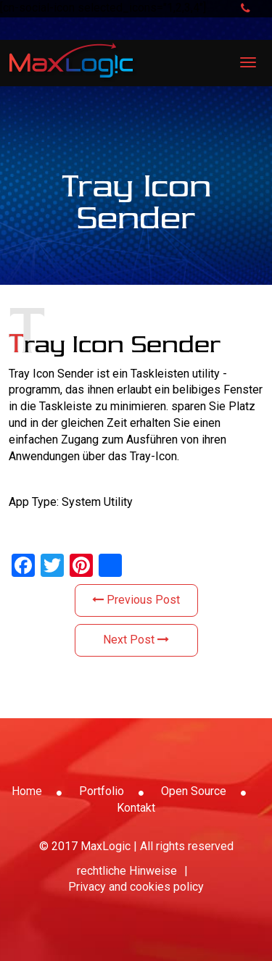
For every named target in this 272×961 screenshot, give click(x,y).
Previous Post (136, 600)
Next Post (136, 639)
